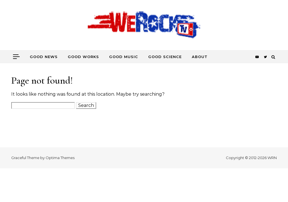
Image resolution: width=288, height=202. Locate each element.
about (200, 56)
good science (165, 56)
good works (83, 56)
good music (123, 56)
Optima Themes (60, 157)
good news (44, 56)
